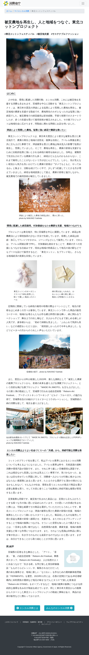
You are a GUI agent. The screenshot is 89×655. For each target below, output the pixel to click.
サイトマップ (46, 624)
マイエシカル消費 (21, 11)
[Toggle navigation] (83, 3)
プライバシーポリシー (54, 622)
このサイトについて (11, 622)
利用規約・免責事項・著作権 (32, 622)
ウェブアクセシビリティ (74, 622)
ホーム (9, 11)
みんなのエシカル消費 (59, 608)
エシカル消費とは (27, 608)
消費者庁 (34, 633)
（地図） (52, 637)
